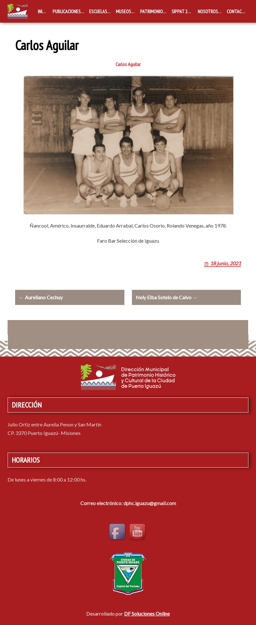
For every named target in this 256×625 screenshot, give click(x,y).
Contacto (237, 11)
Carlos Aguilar (128, 64)
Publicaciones (67, 11)
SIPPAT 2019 (183, 11)
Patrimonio (151, 11)
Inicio (43, 11)
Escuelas (98, 11)
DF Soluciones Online (147, 614)
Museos (123, 11)
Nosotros (208, 11)
